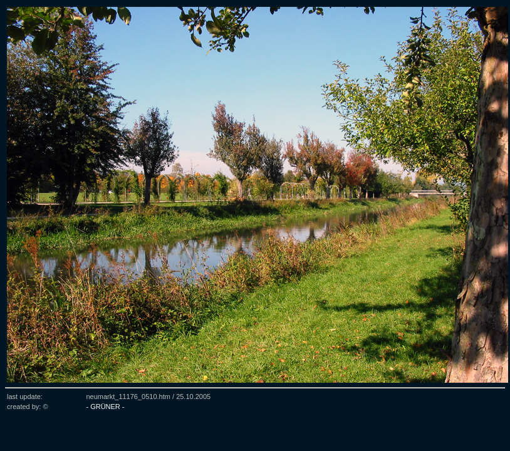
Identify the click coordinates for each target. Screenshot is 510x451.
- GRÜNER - (105, 406)
